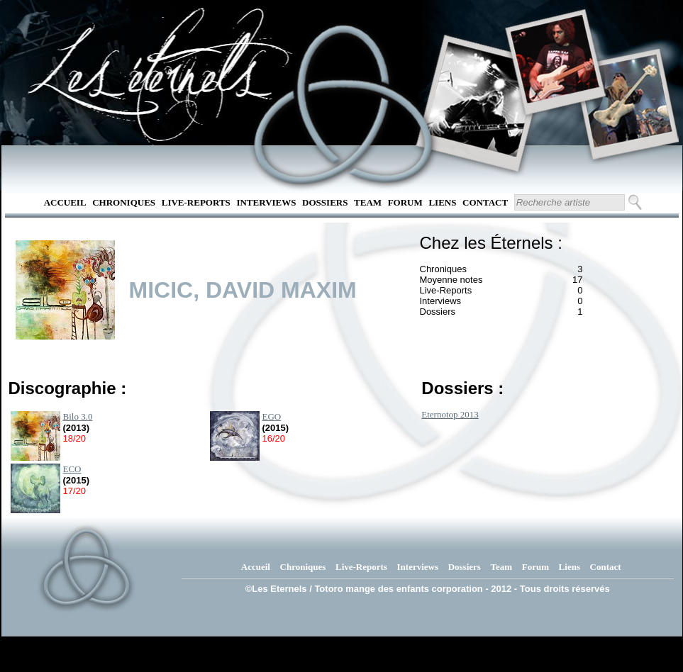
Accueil (65, 202)
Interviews (266, 202)
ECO (72, 469)
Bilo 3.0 (78, 416)
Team (368, 202)
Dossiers (325, 202)
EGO (272, 416)
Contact (485, 202)
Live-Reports (196, 202)
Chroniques (123, 202)
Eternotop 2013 (450, 414)
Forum (405, 202)
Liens (442, 202)
